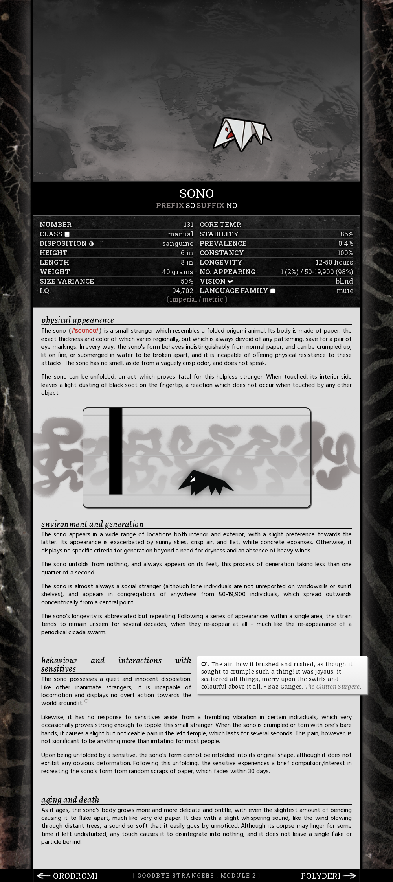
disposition (63, 243)
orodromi (75, 876)
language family (234, 290)
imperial (183, 299)
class (51, 233)
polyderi (321, 876)
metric (212, 299)
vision (213, 280)
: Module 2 (196, 875)
